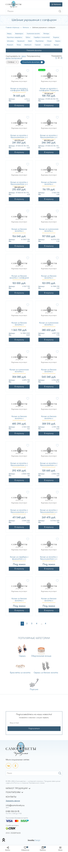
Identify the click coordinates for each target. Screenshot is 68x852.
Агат (30, 41)
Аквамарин (19, 33)
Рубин (28, 37)
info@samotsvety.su (15, 805)
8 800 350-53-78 (12, 811)
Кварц (9, 33)
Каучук (56, 45)
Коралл (57, 41)
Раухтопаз (39, 41)
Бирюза (56, 37)
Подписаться (34, 728)
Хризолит (20, 41)
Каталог (26, 27)
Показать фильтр (34, 50)
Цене (23, 56)
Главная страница (12, 27)
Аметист (28, 45)
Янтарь (46, 33)
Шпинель (10, 41)
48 (61, 58)
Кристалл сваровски (14, 37)
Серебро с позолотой (42, 37)
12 (56, 58)
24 (59, 58)
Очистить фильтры (31, 62)
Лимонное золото (33, 33)
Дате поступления (14, 58)
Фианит (10, 45)
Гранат (38, 45)
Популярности (33, 56)
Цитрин (47, 45)
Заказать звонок (13, 801)
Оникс (49, 41)
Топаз (19, 45)
